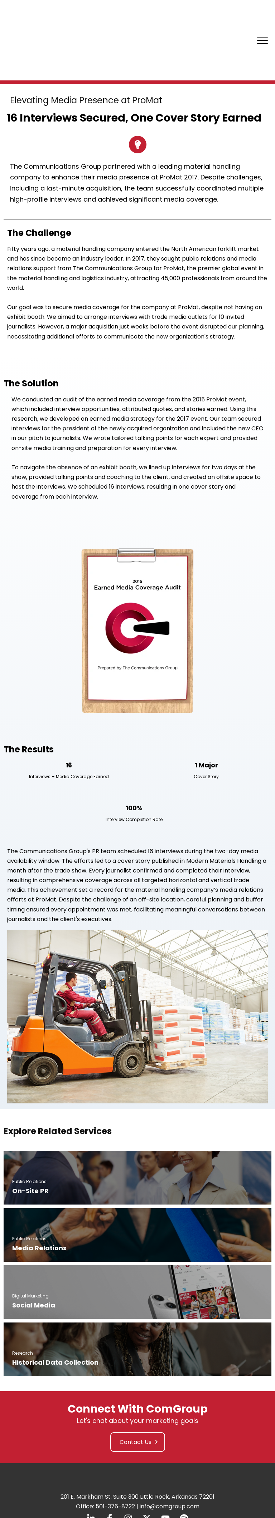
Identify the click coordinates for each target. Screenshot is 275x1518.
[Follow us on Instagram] (128, 1462)
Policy (117, 1476)
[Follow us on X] (147, 1462)
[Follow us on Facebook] (109, 1462)
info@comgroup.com (169, 1451)
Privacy (99, 1476)
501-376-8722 (115, 1451)
